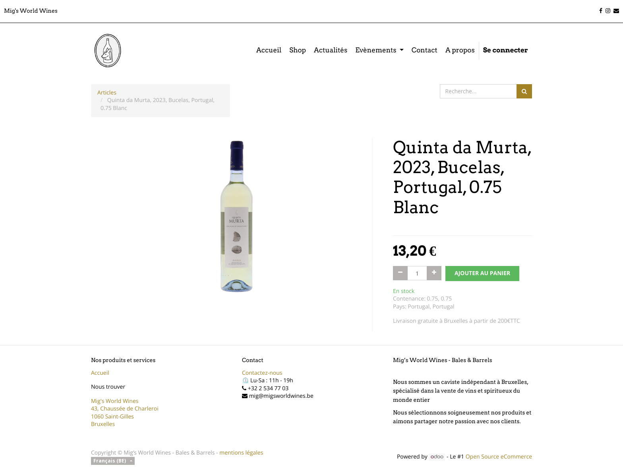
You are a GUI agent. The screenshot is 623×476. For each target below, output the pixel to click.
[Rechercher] (524, 91)
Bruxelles (103, 424)
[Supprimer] (400, 273)
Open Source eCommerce (499, 457)
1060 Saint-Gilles (112, 416)
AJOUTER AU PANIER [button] (482, 273)
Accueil (100, 373)
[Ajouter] (434, 273)
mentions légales (241, 453)
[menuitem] (268, 51)
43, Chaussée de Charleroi (125, 408)
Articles (106, 92)
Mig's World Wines (115, 401)
